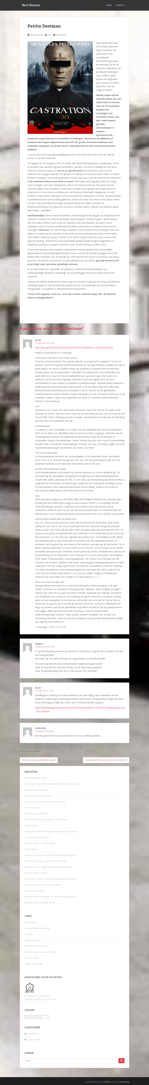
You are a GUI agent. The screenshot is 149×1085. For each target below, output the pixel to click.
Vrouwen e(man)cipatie (35, 872)
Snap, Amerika (31, 957)
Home (108, 5)
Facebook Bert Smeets (35, 946)
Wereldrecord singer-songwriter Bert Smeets (46, 819)
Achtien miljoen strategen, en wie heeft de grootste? (50, 896)
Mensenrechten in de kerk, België (40, 952)
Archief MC (33, 1033)
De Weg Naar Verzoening (36, 928)
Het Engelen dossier (34, 890)
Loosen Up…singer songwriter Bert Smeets (45, 861)
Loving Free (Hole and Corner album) (42, 884)
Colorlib (106, 1082)
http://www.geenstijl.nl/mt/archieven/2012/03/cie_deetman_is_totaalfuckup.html (74, 347)
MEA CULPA (61, 34)
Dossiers (28, 934)
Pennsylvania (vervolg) (35, 778)
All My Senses (31, 825)
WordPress (124, 1082)
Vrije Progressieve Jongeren (38, 795)
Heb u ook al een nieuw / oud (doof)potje (44, 801)
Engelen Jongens (32, 940)
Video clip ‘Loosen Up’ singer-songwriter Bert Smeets (50, 878)
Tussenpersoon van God (36, 837)
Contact (120, 5)
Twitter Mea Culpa (33, 963)
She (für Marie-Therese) (36, 789)
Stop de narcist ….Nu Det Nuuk (39, 843)
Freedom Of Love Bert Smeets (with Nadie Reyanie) (50, 855)
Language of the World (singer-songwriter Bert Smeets (51, 831)
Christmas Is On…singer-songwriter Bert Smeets (48, 867)
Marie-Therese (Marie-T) (36, 813)
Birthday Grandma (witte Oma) (39, 902)
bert (49, 34)
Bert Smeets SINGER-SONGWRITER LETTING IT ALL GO (52, 783)
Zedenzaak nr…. (32, 849)
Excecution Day (32, 807)
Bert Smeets (31, 5)
